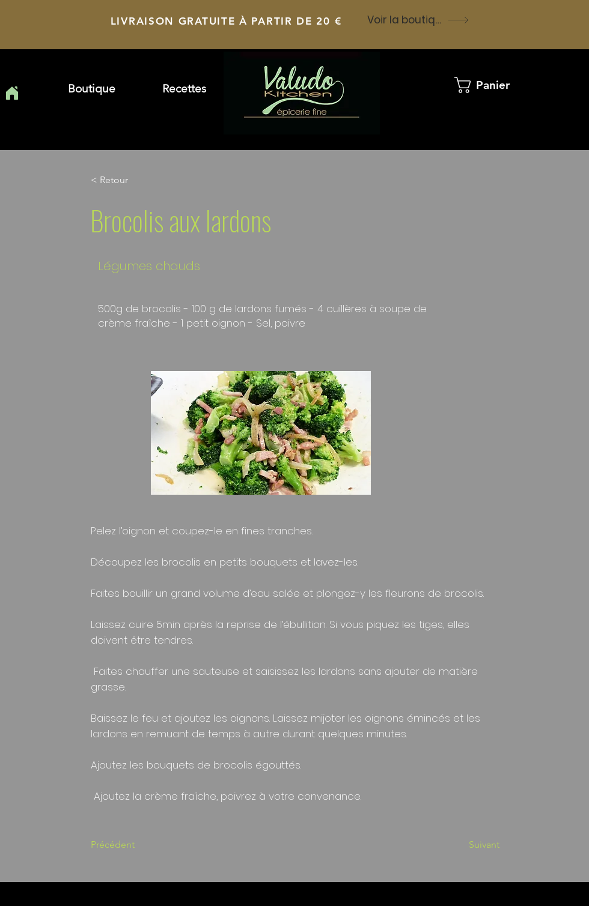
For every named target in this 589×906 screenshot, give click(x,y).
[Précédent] (130, 845)
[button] (184, 89)
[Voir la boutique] (418, 20)
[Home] (11, 93)
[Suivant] (469, 845)
